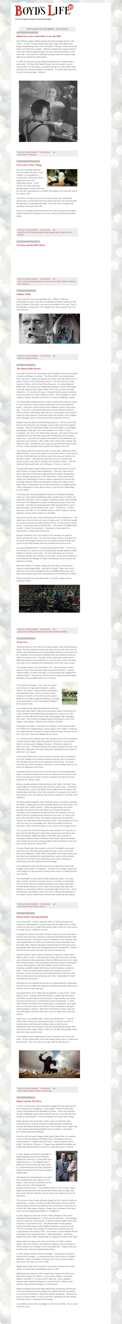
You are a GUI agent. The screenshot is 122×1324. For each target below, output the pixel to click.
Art (24, 358)
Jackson (25, 281)
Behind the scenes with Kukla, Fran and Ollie (38, 36)
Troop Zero (22, 642)
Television (65, 281)
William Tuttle (23, 294)
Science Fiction (66, 232)
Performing (32, 154)
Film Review (32, 232)
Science (42, 906)
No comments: (46, 152)
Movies (25, 154)
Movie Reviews (49, 232)
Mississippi (33, 281)
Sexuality (20, 235)
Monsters (40, 232)
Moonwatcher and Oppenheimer (32, 917)
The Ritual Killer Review (28, 368)
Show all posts (62, 29)
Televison (72, 281)
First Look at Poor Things (29, 165)
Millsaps (32, 632)
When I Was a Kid (23, 284)
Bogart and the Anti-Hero (29, 1101)
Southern (64, 632)
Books (25, 232)
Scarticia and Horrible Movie (30, 245)
